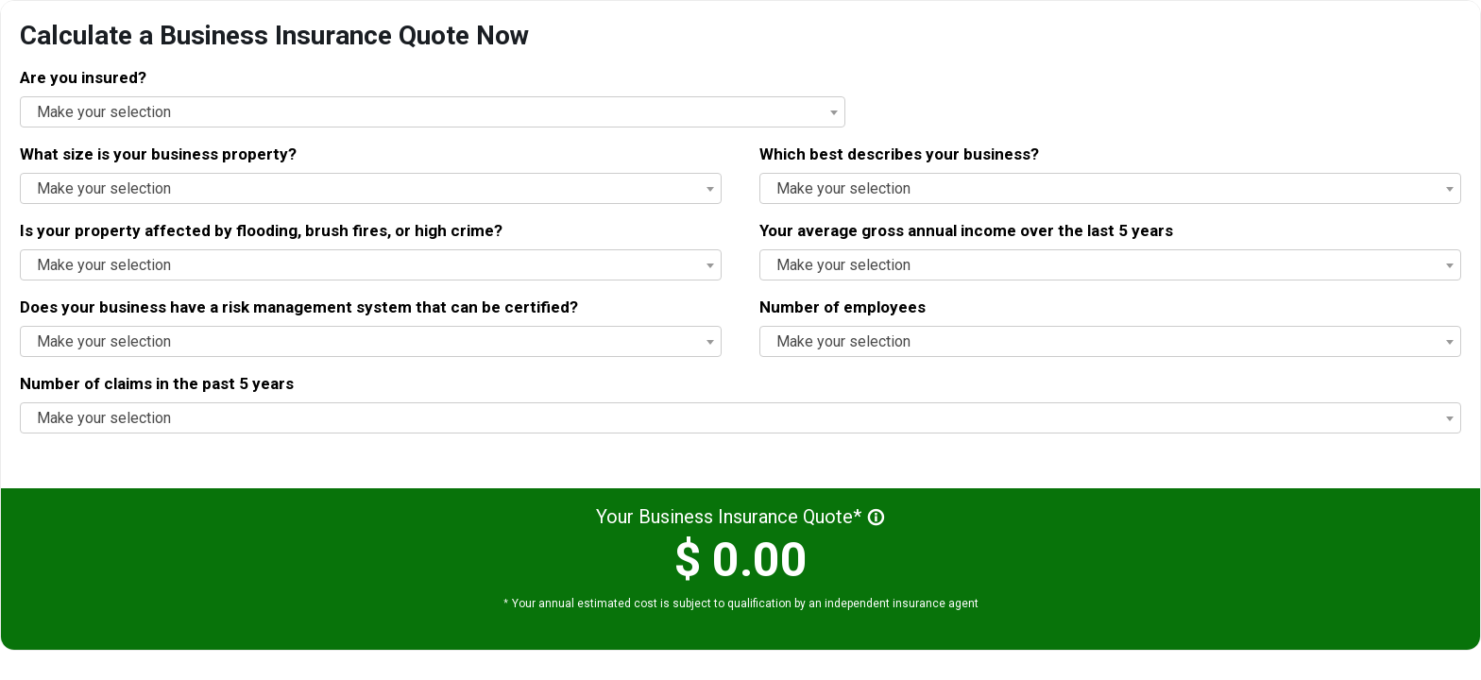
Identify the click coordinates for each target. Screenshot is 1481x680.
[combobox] (1110, 188)
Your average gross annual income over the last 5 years (966, 230)
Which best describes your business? (899, 153)
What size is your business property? (158, 153)
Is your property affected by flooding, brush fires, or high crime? (261, 230)
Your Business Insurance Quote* (740, 516)
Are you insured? (83, 77)
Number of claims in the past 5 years (157, 383)
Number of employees (842, 307)
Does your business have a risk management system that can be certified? (299, 307)
